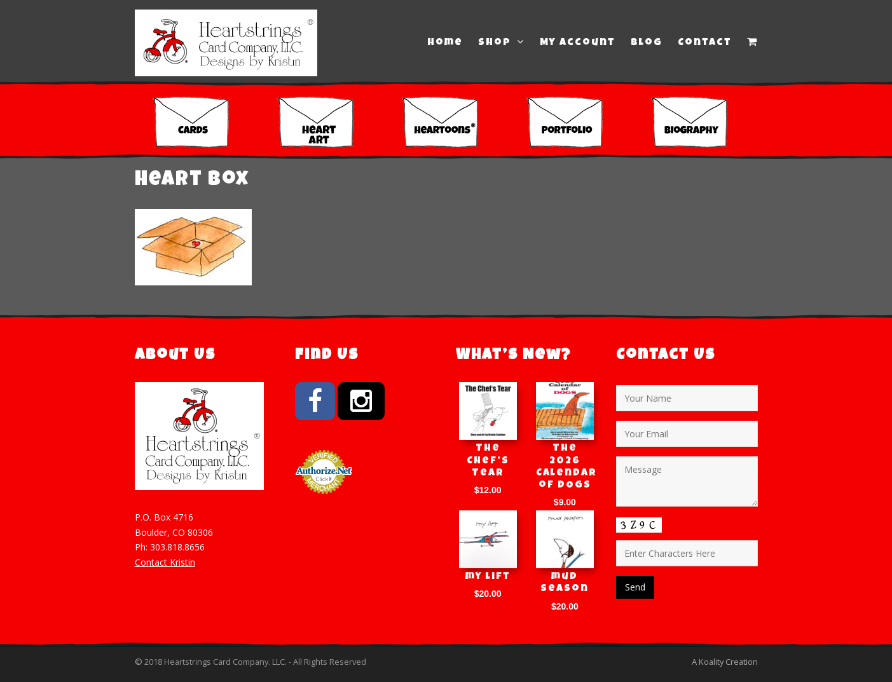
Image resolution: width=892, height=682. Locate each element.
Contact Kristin (165, 562)
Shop (501, 42)
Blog (646, 43)
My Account (577, 43)
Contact (705, 43)
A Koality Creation (725, 661)
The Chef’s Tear (488, 461)
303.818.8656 (177, 547)
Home (445, 43)
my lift (488, 577)
